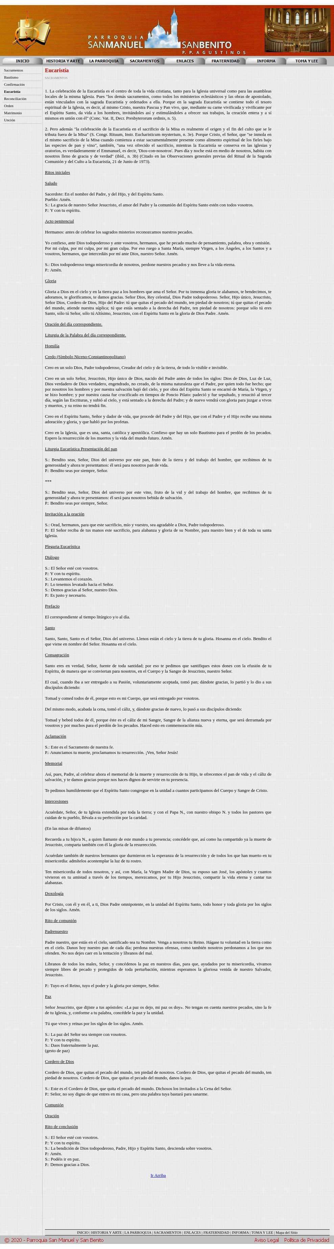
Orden (9, 106)
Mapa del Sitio (286, 1232)
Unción (9, 120)
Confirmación (14, 84)
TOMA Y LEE (262, 1232)
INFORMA (240, 1232)
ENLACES (192, 1232)
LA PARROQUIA (137, 1232)
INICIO (83, 1232)
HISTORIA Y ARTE (106, 1232)
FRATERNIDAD (216, 1232)
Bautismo (11, 77)
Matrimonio (13, 113)
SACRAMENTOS (168, 1232)
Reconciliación (15, 99)
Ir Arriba (158, 1175)
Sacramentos (13, 70)
